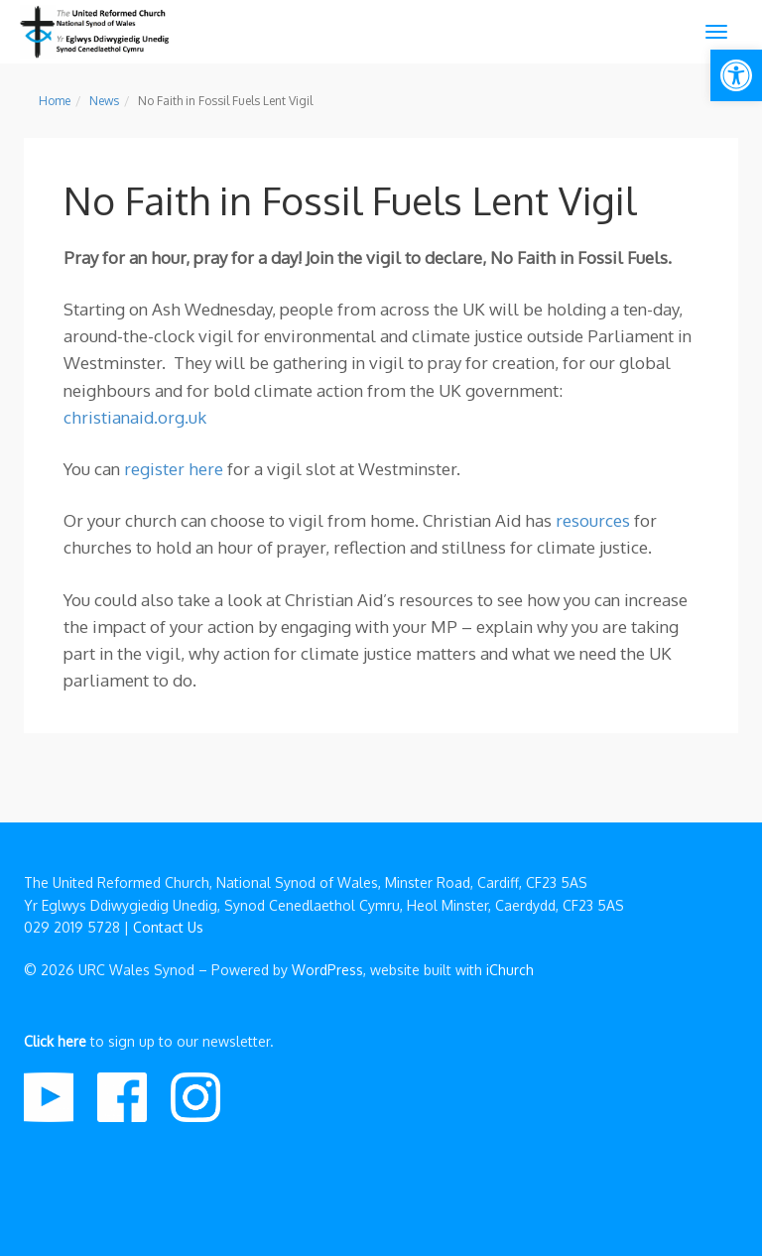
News (104, 100)
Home (54, 100)
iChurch (510, 969)
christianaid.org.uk (135, 417)
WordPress (327, 969)
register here (173, 468)
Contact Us (168, 927)
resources (593, 520)
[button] (736, 75)
